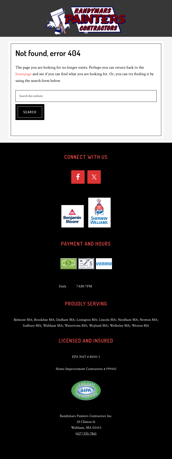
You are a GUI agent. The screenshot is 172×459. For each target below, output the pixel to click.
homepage (23, 73)
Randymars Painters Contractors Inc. (86, 20)
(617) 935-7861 (86, 433)
